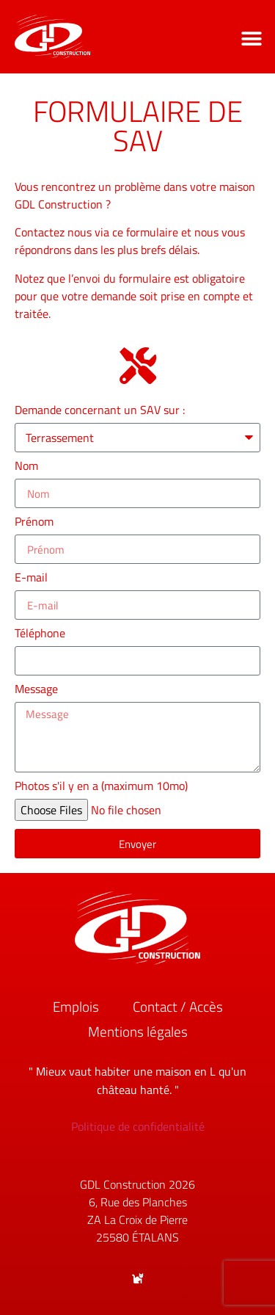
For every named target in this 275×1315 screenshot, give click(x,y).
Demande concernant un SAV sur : (101, 411)
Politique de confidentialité (138, 1126)
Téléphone (41, 634)
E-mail (33, 578)
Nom (28, 467)
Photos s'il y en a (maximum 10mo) (101, 787)
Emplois (76, 1006)
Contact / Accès (178, 1006)
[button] (251, 38)
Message (38, 690)
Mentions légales (138, 1031)
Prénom (35, 522)
